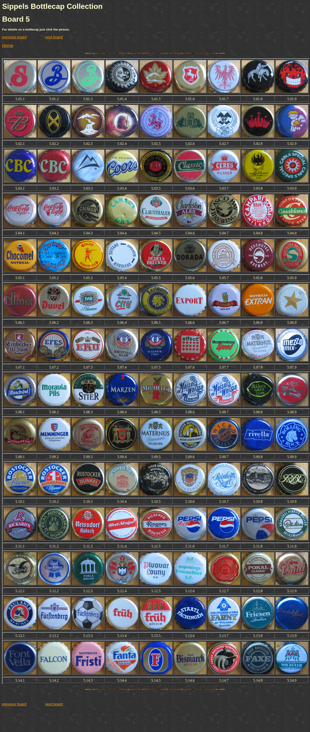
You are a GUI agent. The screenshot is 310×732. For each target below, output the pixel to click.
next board (54, 37)
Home (7, 45)
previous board (14, 37)
